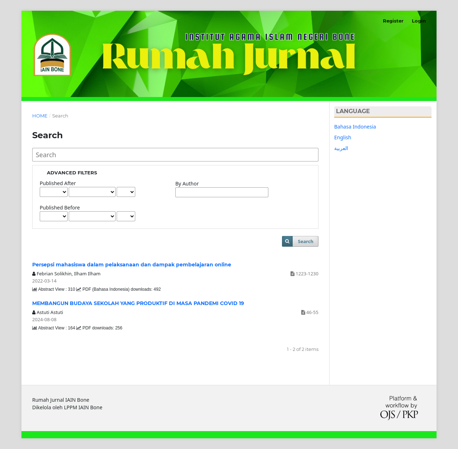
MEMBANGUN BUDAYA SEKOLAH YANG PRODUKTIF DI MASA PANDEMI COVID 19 (138, 303)
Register (393, 21)
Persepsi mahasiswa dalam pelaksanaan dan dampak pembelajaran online (131, 264)
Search (305, 241)
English (342, 137)
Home (40, 116)
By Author (187, 183)
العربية (341, 148)
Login (419, 21)
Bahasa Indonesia (355, 126)
